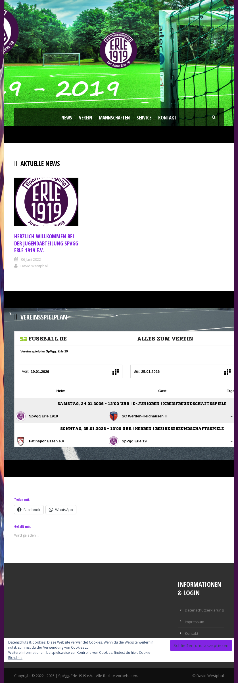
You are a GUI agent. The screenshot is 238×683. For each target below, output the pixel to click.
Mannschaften (114, 117)
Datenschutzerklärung (204, 610)
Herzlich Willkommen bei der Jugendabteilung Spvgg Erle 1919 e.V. (46, 243)
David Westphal (34, 265)
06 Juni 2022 (31, 259)
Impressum (194, 621)
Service (144, 117)
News (66, 117)
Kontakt (167, 117)
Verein (85, 117)
